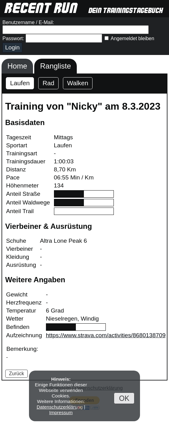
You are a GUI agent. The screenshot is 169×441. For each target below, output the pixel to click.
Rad (48, 82)
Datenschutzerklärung (60, 407)
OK (124, 398)
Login (12, 47)
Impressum (61, 412)
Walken (78, 82)
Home (17, 66)
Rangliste (55, 66)
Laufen (20, 82)
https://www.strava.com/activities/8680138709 (106, 335)
